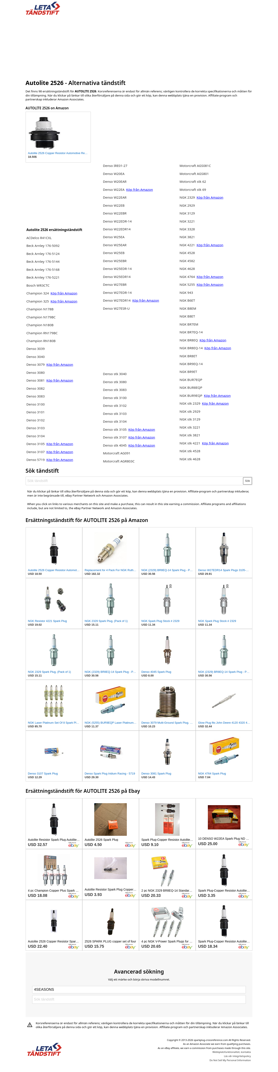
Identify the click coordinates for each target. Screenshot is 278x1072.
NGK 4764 (187, 276)
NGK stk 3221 (190, 427)
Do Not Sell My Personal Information (230, 1060)
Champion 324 (37, 293)
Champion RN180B (40, 341)
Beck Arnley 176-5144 (43, 261)
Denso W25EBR (115, 261)
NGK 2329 (188, 197)
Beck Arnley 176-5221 (43, 277)
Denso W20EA (113, 173)
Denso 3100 (35, 404)
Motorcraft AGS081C (195, 165)
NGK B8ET (187, 316)
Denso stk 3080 (115, 382)
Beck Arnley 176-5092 (43, 245)
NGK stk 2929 (190, 411)
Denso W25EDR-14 (117, 268)
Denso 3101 (35, 412)
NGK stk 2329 (190, 403)
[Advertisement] (139, 46)
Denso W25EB (113, 253)
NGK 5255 (188, 284)
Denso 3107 (35, 452)
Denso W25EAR (115, 245)
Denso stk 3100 (115, 398)
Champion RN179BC (42, 333)
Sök (247, 480)
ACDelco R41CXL (38, 238)
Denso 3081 (35, 380)
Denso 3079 (35, 364)
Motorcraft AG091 (117, 453)
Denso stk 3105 (115, 429)
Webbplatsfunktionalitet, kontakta (231, 1052)
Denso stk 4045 (115, 445)
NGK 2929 (187, 205)
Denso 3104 (35, 436)
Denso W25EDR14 (117, 276)
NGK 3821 (187, 237)
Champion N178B (39, 309)
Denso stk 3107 (115, 437)
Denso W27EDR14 (117, 300)
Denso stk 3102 (115, 405)
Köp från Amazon (64, 293)
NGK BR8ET (188, 356)
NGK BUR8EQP (191, 387)
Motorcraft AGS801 (194, 173)
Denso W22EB (113, 205)
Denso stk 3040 (115, 374)
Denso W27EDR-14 (117, 292)
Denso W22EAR (115, 197)
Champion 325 (37, 301)
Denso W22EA (113, 189)
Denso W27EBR (115, 284)
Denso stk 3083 (115, 389)
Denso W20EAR (115, 181)
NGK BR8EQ (189, 340)
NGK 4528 (187, 253)
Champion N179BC (41, 317)
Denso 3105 (35, 444)
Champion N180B (39, 325)
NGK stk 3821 (190, 435)
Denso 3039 (35, 348)
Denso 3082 (35, 388)
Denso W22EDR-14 (117, 221)
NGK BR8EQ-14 (191, 348)
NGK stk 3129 (190, 419)
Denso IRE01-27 (115, 165)
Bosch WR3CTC (38, 285)
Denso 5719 (35, 459)
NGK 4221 (188, 245)
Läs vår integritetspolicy (237, 1056)
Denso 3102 (35, 420)
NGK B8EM (188, 308)
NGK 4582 (187, 261)
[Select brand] (139, 989)
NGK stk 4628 (190, 459)
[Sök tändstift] (134, 481)
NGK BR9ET (188, 371)
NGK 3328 (187, 229)
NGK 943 (186, 292)
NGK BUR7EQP (191, 379)
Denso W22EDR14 (117, 229)
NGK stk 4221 (190, 443)
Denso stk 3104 (115, 421)
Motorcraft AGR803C (119, 461)
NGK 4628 (187, 268)
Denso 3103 (35, 428)
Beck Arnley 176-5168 (43, 269)
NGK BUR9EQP (191, 395)
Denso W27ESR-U (116, 308)
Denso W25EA (113, 237)
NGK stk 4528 (190, 451)
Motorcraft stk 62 (193, 181)
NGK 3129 (187, 213)
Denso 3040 (35, 356)
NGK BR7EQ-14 (191, 332)
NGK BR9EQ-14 (191, 364)
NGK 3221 (187, 221)
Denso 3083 (35, 396)
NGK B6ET (187, 300)
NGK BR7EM (189, 324)
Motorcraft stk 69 (193, 189)
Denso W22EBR (115, 213)
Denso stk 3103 (115, 413)
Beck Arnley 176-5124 (43, 253)
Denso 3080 (35, 372)
